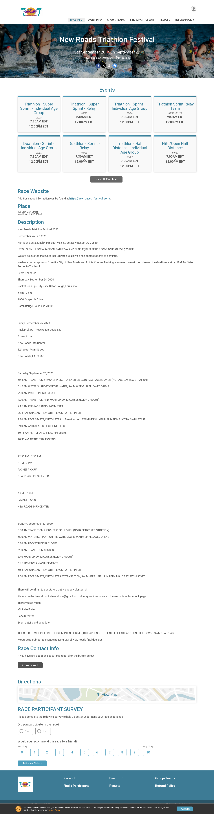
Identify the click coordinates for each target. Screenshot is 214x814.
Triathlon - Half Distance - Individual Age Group (129, 152)
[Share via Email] (109, 66)
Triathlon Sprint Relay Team (175, 110)
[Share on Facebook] (98, 66)
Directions (124, 57)
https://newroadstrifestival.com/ (89, 202)
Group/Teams (116, 19)
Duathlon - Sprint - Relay (84, 150)
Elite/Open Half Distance (175, 150)
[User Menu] (193, 9)
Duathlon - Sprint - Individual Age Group (39, 150)
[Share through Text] (114, 66)
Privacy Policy (54, 810)
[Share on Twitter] (104, 66)
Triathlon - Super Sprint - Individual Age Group (39, 112)
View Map (107, 699)
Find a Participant (142, 19)
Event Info (95, 19)
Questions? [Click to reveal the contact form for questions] (30, 669)
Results (165, 19)
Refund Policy (184, 19)
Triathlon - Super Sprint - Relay (84, 110)
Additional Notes (31, 767)
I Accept (185, 808)
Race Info (76, 19)
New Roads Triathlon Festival (107, 39)
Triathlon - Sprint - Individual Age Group (130, 110)
